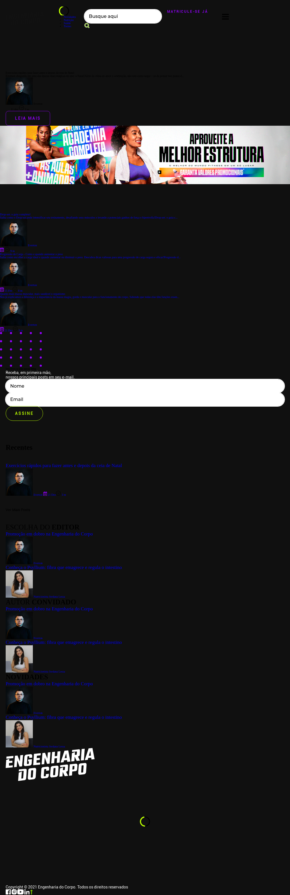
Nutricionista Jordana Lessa (35, 746)
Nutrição (69, 20)
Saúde (67, 23)
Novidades (70, 16)
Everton (24, 713)
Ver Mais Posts (18, 510)
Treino (67, 26)
